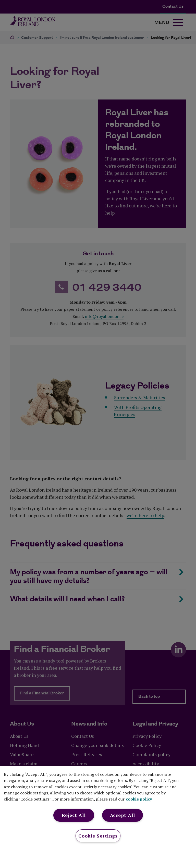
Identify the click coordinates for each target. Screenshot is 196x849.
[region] (98, 807)
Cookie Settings (98, 836)
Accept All (122, 815)
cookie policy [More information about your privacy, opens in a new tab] (139, 799)
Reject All (74, 815)
